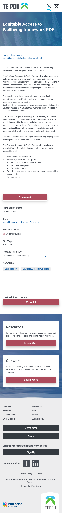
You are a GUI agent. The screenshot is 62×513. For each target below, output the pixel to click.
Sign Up (31, 452)
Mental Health (9, 222)
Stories (35, 411)
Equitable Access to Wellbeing (36, 269)
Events (35, 415)
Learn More (31, 343)
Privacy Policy (26, 474)
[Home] (15, 6)
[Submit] (49, 8)
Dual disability (11, 269)
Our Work (7, 407)
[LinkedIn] (35, 463)
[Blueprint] (12, 504)
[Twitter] (44, 463)
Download (25, 197)
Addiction (20, 222)
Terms (39, 474)
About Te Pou (38, 419)
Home (5, 55)
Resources (15, 55)
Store (31, 436)
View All (31, 302)
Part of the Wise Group (31, 486)
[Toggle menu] (56, 4)
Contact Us (31, 427)
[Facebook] (26, 463)
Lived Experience (32, 222)
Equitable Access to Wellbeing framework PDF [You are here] (22, 58)
